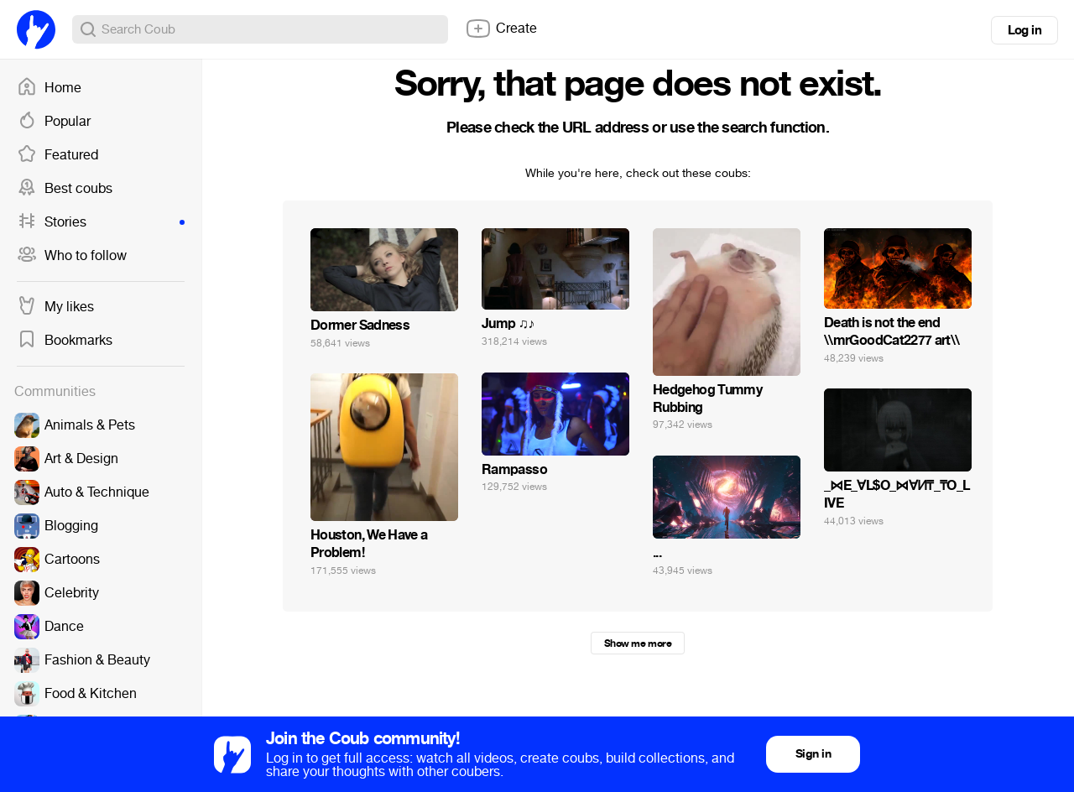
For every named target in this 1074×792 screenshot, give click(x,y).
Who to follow (72, 256)
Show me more (637, 643)
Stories (101, 222)
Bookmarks (64, 340)
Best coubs (64, 189)
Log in (1024, 30)
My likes (55, 307)
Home (49, 88)
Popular (54, 121)
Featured (57, 155)
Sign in (813, 754)
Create (501, 28)
